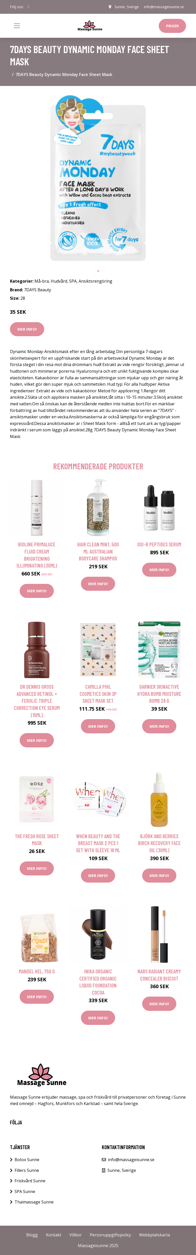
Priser (172, 25)
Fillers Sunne (27, 1170)
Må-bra (41, 281)
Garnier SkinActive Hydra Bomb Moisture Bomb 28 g (159, 693)
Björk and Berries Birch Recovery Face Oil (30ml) (159, 843)
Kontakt (53, 1235)
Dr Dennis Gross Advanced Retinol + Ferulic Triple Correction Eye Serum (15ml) (37, 700)
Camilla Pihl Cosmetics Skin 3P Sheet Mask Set (98, 693)
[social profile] (28, 7)
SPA (73, 281)
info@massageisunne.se (164, 6)
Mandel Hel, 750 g (37, 971)
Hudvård (59, 281)
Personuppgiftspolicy (110, 1235)
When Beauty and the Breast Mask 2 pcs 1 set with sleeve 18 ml (98, 843)
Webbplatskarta (154, 1235)
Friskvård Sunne (30, 1181)
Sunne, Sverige (127, 6)
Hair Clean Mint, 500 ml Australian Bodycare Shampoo (98, 551)
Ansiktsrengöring (95, 281)
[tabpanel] (98, 178)
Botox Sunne (27, 1159)
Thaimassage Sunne (34, 1202)
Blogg (32, 1235)
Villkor (75, 1235)
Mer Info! (27, 329)
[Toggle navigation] (17, 26)
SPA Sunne (25, 1191)
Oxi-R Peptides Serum (159, 544)
